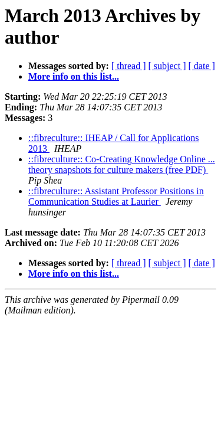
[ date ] (202, 66)
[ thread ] (128, 66)
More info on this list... (73, 76)
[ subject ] (167, 66)
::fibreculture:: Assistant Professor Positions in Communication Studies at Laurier (116, 196)
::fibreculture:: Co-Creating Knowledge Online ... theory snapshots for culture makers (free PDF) (121, 164)
